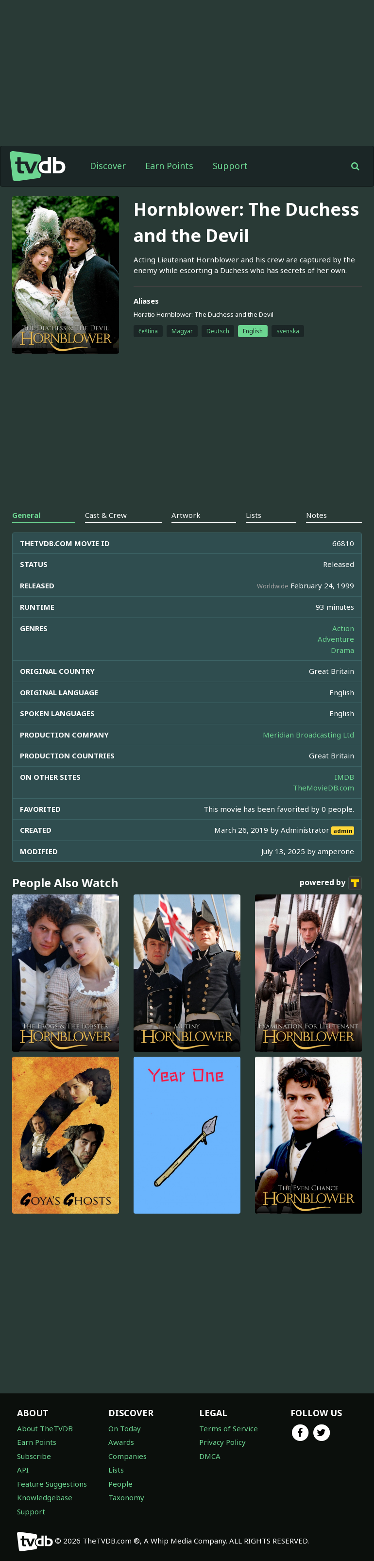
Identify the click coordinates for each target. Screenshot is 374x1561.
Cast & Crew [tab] (106, 515)
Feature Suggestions (52, 1484)
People (120, 1484)
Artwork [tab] (186, 515)
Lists (116, 1470)
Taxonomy (126, 1497)
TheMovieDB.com (323, 787)
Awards (121, 1442)
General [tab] (26, 515)
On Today (124, 1428)
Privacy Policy (222, 1442)
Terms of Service (228, 1428)
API (23, 1470)
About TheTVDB (45, 1428)
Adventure (336, 639)
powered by (331, 883)
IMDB (344, 777)
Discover (108, 166)
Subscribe (34, 1456)
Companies (127, 1456)
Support (230, 166)
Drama (342, 650)
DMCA (210, 1456)
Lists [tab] (253, 515)
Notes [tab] (316, 515)
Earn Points (169, 166)
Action (343, 628)
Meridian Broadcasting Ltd (308, 734)
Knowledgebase (44, 1497)
